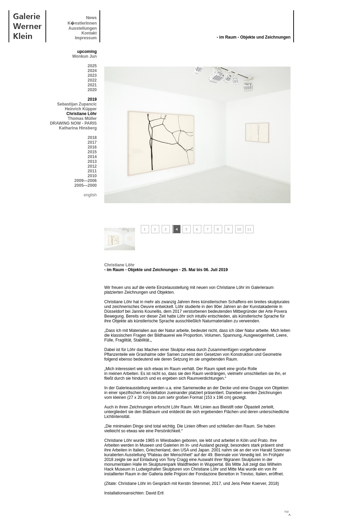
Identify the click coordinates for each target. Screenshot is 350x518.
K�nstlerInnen (82, 23)
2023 (92, 75)
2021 (92, 85)
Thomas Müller (82, 118)
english (90, 195)
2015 (92, 152)
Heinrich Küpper (81, 109)
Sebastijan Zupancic (77, 104)
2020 (92, 89)
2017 (92, 142)
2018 (92, 137)
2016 (92, 147)
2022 (92, 80)
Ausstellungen (82, 28)
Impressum (86, 38)
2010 (92, 175)
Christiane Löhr (119, 265)
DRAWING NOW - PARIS (73, 123)
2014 (92, 156)
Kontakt (89, 33)
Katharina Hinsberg (78, 128)
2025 (92, 66)
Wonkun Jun (84, 56)
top (286, 511)
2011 (92, 171)
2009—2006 (86, 180)
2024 (92, 70)
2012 (92, 166)
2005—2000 (86, 185)
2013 (92, 161)
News (91, 17)
